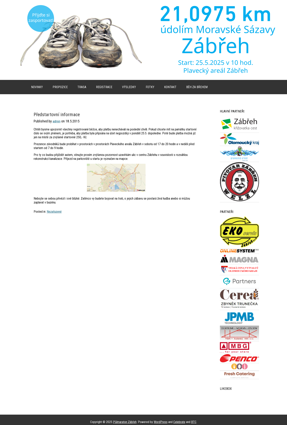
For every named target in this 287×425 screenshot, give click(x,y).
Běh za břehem (197, 87)
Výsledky (129, 87)
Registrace (104, 87)
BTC (193, 422)
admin (56, 121)
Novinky (37, 87)
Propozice (60, 87)
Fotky (150, 87)
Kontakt (170, 87)
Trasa (81, 87)
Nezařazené (54, 211)
